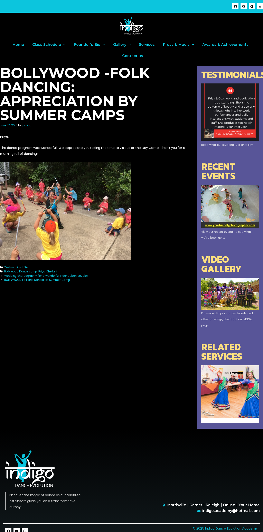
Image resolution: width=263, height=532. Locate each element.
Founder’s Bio (89, 44)
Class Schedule (49, 44)
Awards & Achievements (225, 44)
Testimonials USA (16, 267)
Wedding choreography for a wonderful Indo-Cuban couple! (46, 276)
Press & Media (178, 44)
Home (18, 44)
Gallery (122, 44)
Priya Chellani (47, 271)
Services (147, 44)
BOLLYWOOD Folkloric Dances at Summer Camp (37, 280)
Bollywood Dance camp (20, 271)
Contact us (132, 56)
